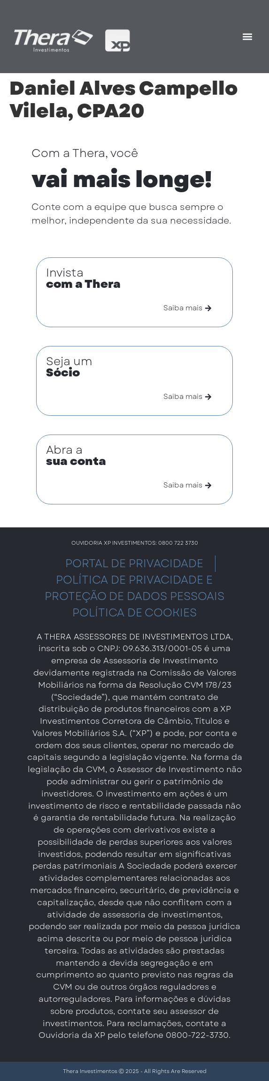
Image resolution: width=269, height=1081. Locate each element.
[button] (247, 37)
